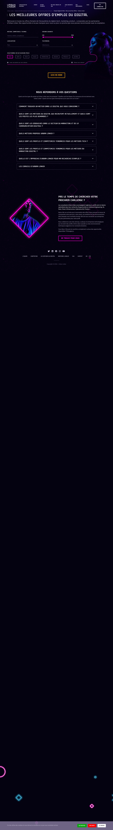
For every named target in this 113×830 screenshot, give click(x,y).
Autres (76, 57)
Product (66, 57)
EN (86, 257)
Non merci (92, 825)
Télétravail (45, 41)
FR (89, 257)
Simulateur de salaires (23, 5)
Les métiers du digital (48, 257)
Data (18, 57)
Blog (88, 5)
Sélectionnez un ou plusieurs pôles (18, 53)
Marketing (45, 57)
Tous (10, 57)
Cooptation (34, 257)
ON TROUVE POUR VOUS (70, 239)
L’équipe (25, 257)
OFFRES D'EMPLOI (42, 5)
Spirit (35, 5)
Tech (26, 57)
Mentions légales (63, 257)
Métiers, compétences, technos (16, 32)
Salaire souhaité (47, 32)
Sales (34, 57)
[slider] (43, 37)
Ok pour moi (82, 825)
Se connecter (100, 6)
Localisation (11, 41)
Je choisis (101, 825)
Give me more (56, 75)
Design (56, 57)
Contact (80, 257)
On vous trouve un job (56, 5)
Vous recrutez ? (69, 5)
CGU (73, 257)
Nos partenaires (79, 5)
